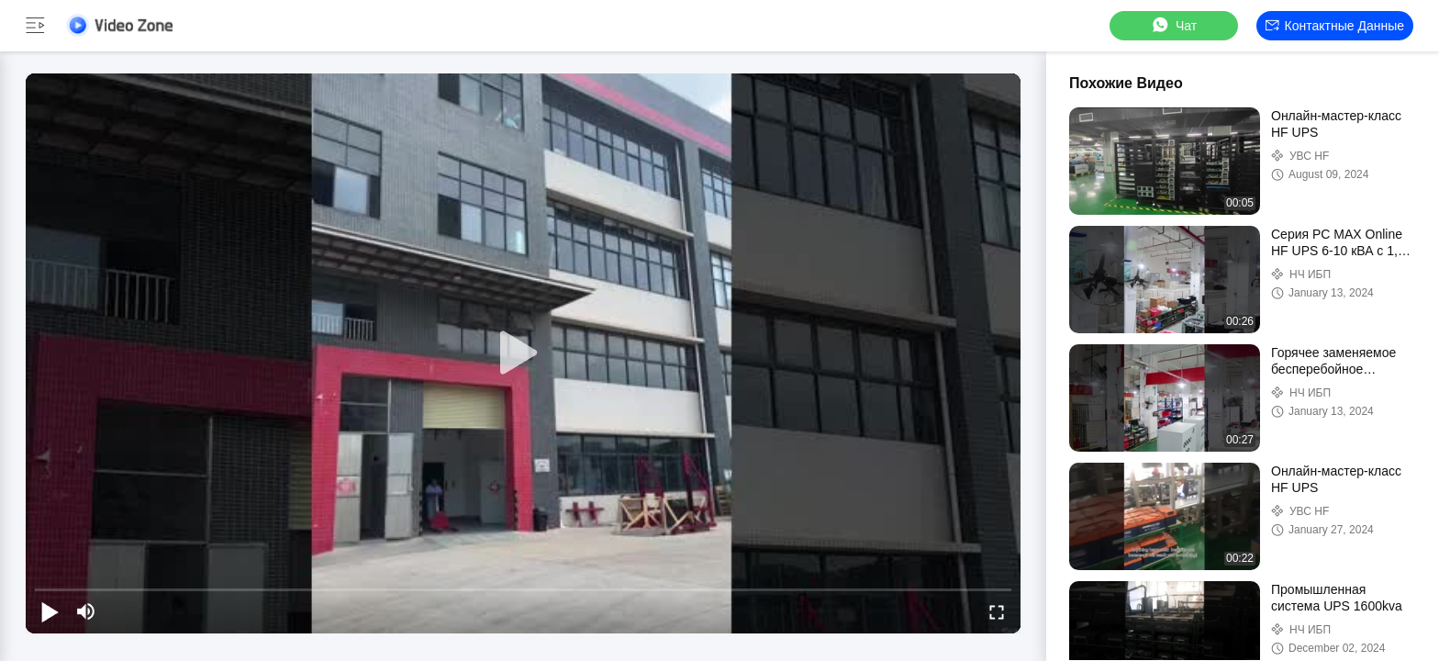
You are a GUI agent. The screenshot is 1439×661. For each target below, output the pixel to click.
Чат (1173, 25)
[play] (523, 353)
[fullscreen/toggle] (996, 611)
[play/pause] (49, 611)
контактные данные (1335, 25)
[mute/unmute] (86, 611)
